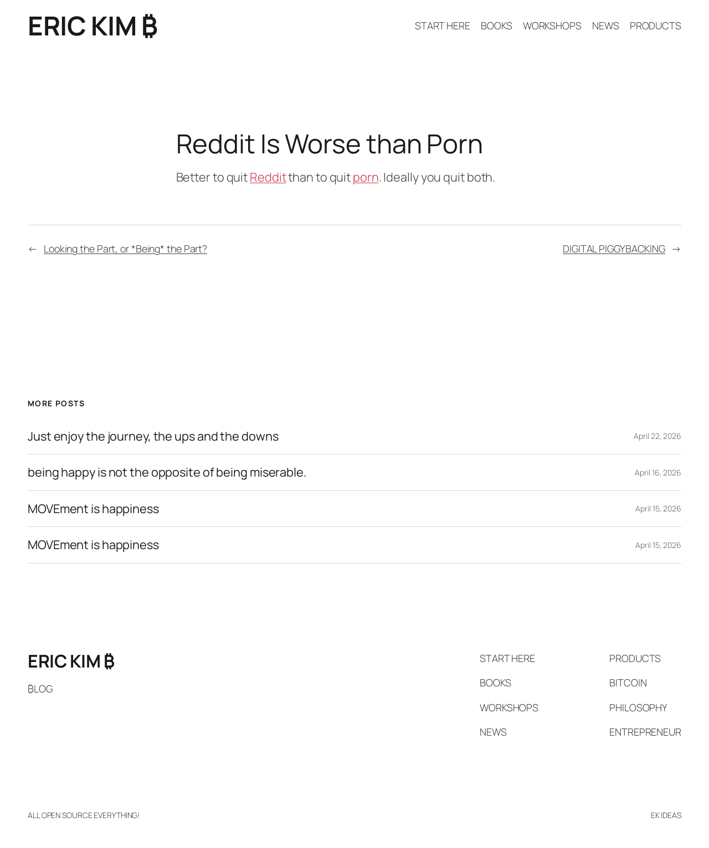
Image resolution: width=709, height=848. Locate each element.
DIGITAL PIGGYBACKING (614, 248)
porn (366, 177)
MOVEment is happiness (93, 508)
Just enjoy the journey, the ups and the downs (153, 436)
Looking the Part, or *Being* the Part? (125, 248)
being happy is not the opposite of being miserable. (167, 472)
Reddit (268, 177)
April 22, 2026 (657, 436)
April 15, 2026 (658, 508)
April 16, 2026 (658, 472)
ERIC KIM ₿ (92, 25)
